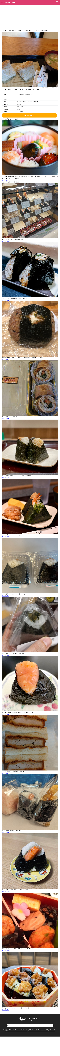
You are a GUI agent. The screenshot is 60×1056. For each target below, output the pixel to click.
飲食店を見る (5, 241)
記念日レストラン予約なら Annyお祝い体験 (16, 1031)
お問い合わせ (24, 1029)
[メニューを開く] (56, 2)
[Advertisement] (30, 16)
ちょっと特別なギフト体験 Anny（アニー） (46, 1029)
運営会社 (5, 1029)
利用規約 (31, 1029)
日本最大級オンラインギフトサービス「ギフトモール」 (41, 1031)
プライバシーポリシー (14, 1029)
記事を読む (5, 180)
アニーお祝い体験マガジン (8, 2)
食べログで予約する (29, 115)
